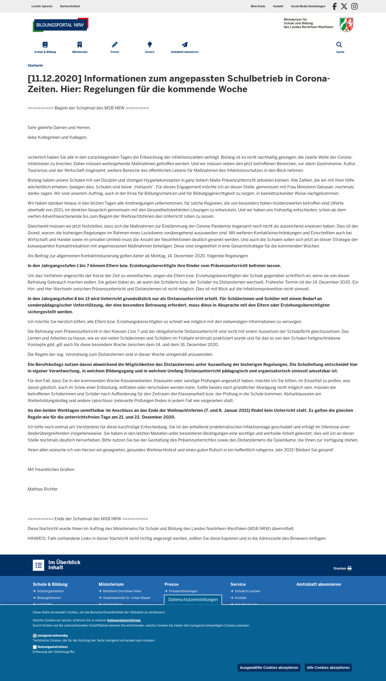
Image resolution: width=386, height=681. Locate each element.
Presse (172, 584)
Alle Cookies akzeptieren (328, 668)
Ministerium (111, 584)
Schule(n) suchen (247, 591)
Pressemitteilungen (183, 591)
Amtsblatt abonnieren (318, 584)
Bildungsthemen (48, 598)
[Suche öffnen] (340, 48)
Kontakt (278, 6)
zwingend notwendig (52, 636)
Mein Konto (258, 6)
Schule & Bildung (50, 584)
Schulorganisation (50, 591)
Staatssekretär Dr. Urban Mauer (126, 598)
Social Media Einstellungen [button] (308, 6)
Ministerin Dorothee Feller (122, 591)
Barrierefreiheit (70, 6)
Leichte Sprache (42, 6)
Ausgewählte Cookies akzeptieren (269, 668)
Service (238, 584)
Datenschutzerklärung (124, 620)
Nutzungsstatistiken (52, 647)
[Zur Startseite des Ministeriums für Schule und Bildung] (60, 25)
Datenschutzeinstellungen (193, 599)
